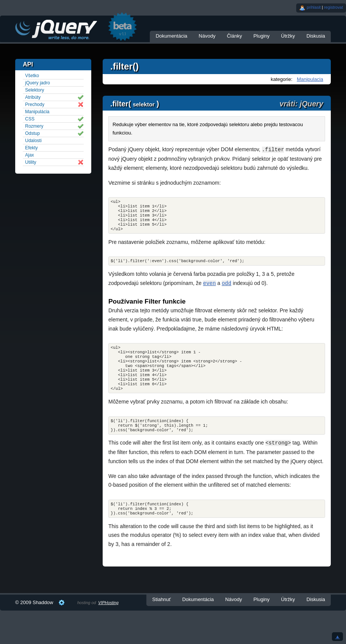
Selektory (34, 90)
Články (234, 36)
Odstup (32, 133)
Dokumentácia (171, 36)
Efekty (31, 147)
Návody (207, 36)
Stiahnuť (161, 617)
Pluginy (261, 36)
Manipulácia (37, 111)
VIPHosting (108, 621)
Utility (30, 162)
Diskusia (315, 36)
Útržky (288, 36)
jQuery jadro (37, 82)
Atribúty (33, 97)
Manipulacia (310, 79)
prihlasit (314, 7)
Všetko (32, 75)
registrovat (333, 7)
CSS (30, 119)
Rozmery (34, 126)
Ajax (29, 155)
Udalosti (33, 140)
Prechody (34, 104)
